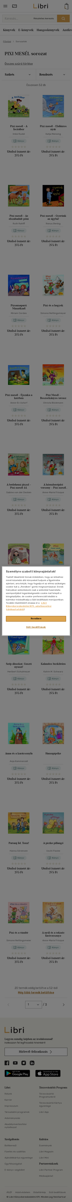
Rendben (36, 618)
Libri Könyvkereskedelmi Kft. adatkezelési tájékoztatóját (28, 606)
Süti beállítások (36, 627)
